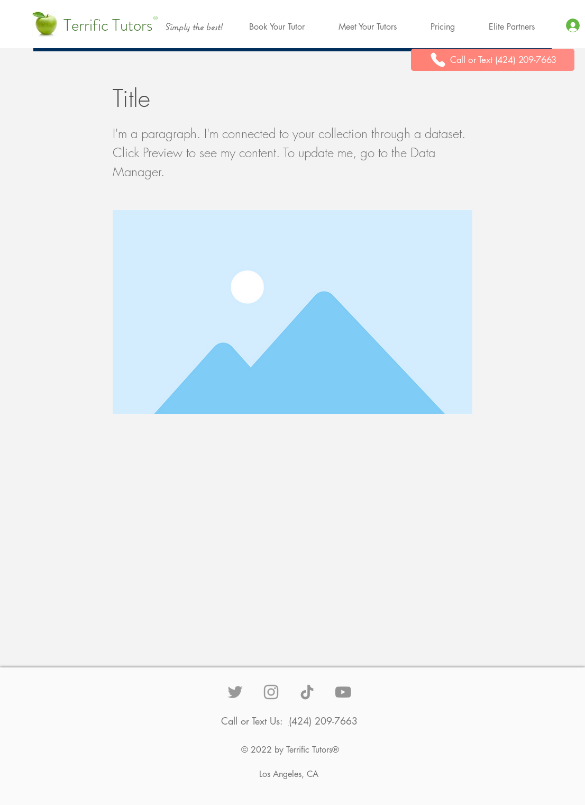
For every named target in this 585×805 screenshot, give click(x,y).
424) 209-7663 (324, 720)
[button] (277, 27)
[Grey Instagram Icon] (271, 692)
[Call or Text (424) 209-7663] (492, 60)
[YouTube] (343, 692)
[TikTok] (307, 692)
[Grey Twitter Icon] (235, 692)
